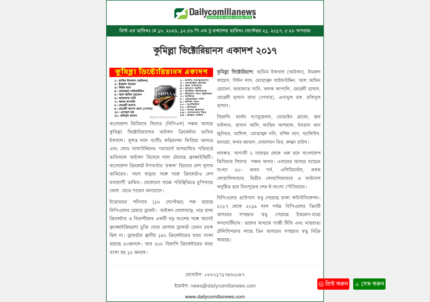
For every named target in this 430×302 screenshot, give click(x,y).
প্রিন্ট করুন (333, 283)
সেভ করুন (369, 283)
